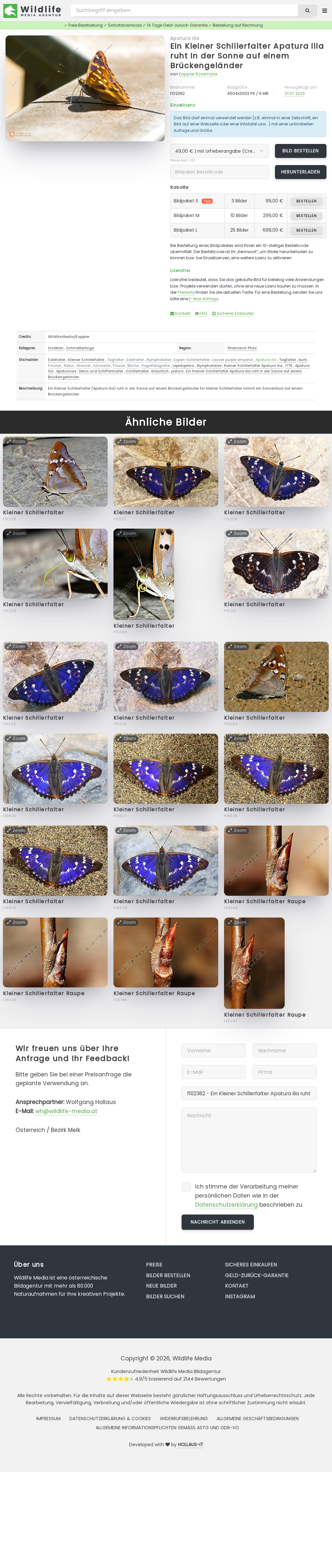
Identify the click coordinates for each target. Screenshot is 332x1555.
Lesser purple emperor (232, 359)
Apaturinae (66, 371)
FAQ (201, 313)
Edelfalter (56, 359)
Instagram (240, 1296)
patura (177, 371)
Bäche (133, 365)
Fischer (54, 365)
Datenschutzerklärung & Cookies (110, 1418)
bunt (303, 359)
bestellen (306, 201)
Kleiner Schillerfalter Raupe (265, 901)
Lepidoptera (183, 365)
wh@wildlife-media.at (66, 1111)
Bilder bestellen (168, 1275)
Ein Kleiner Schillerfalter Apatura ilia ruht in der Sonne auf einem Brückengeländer (247, 56)
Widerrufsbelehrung (184, 1418)
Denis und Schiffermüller (101, 371)
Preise (154, 1264)
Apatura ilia (184, 38)
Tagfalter (115, 359)
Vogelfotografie (155, 365)
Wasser (84, 365)
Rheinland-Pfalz (242, 348)
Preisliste (186, 292)
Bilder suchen (165, 1296)
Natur (69, 365)
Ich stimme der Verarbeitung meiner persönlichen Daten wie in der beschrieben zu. (249, 1196)
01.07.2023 (295, 93)
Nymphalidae (159, 359)
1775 (288, 365)
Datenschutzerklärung (226, 1205)
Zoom (148, 43)
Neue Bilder (161, 1285)
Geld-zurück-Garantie (257, 1275)
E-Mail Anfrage (203, 299)
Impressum (48, 1418)
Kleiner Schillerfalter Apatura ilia (253, 365)
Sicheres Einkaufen (233, 313)
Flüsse (119, 365)
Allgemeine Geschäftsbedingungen (258, 1418)
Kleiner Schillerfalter (86, 359)
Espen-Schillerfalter (192, 359)
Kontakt (180, 313)
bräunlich (160, 371)
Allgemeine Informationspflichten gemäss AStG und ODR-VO (167, 1427)
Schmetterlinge (80, 348)
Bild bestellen (300, 151)
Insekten (56, 348)
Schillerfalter (137, 371)
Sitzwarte (101, 365)
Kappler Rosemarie (198, 74)
